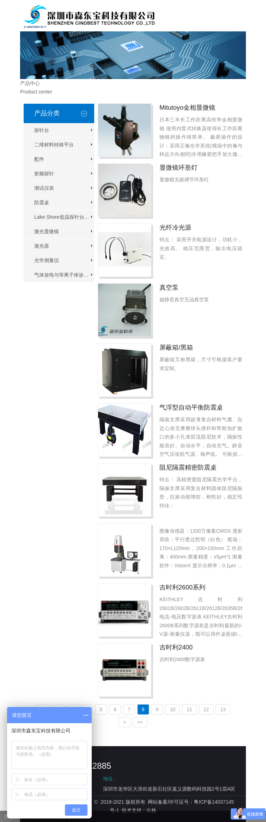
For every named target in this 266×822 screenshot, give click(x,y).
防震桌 (41, 202)
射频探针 (44, 173)
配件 (39, 159)
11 (189, 709)
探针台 (41, 130)
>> (140, 722)
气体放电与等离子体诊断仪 (63, 275)
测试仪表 (44, 188)
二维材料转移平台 (54, 144)
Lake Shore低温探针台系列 (64, 217)
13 (223, 709)
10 (172, 709)
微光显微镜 (46, 231)
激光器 (41, 246)
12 (206, 709)
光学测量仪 (46, 260)
